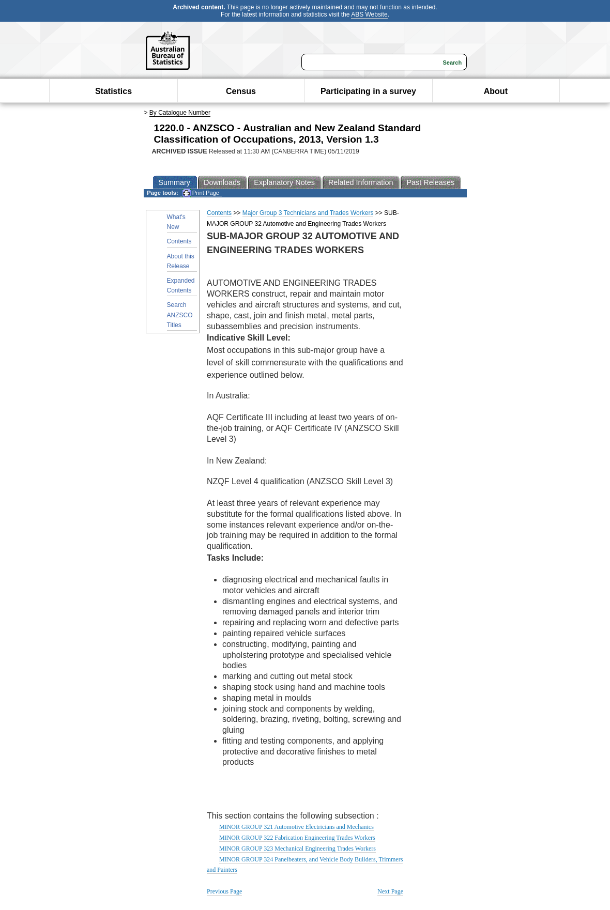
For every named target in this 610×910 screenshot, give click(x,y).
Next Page (390, 891)
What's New (176, 221)
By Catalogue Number (179, 112)
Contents (179, 241)
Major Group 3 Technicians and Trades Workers (308, 213)
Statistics (113, 91)
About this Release (180, 261)
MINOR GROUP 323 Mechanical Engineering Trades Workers (297, 848)
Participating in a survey (368, 91)
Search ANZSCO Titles (180, 314)
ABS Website (369, 14)
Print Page (200, 193)
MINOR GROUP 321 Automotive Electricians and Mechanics (296, 826)
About (496, 91)
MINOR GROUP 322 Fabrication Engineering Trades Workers (297, 837)
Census (241, 91)
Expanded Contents (181, 285)
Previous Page (224, 891)
